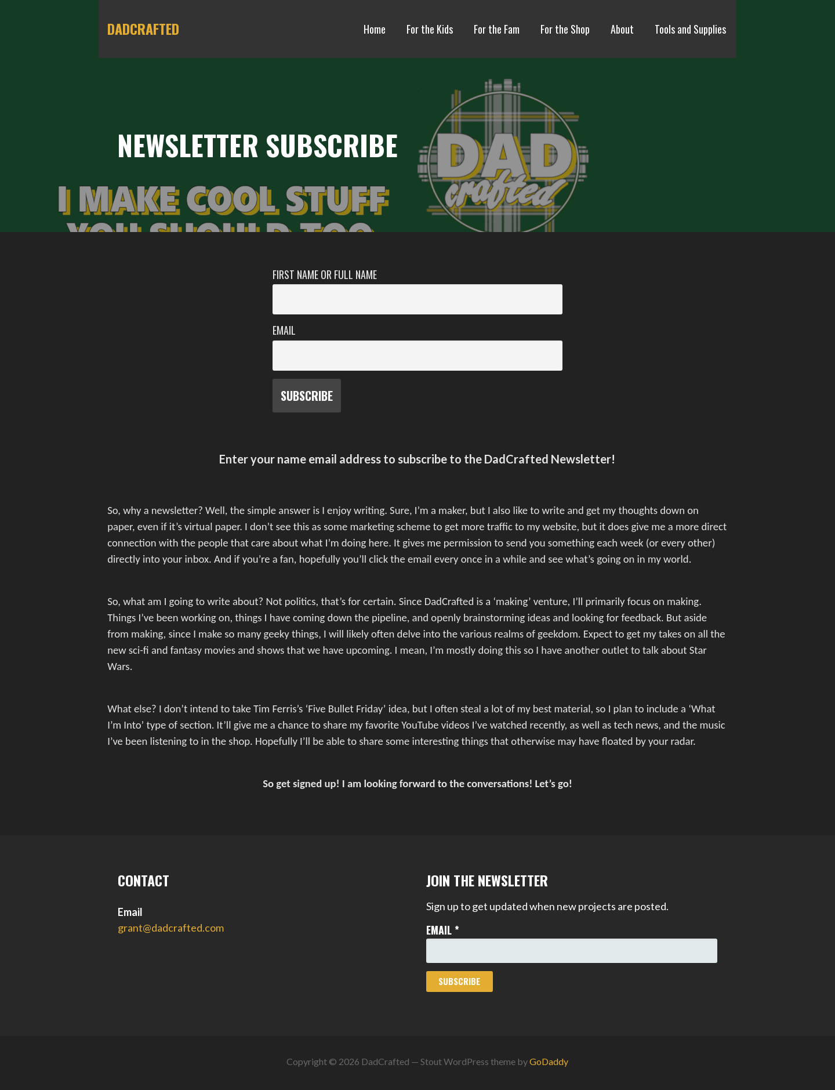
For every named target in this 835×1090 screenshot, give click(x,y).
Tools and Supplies (690, 29)
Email (284, 330)
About (622, 29)
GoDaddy (548, 1061)
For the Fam (497, 29)
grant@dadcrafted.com (171, 927)
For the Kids (429, 29)
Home (375, 29)
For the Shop (565, 29)
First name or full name (325, 274)
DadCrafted (143, 28)
